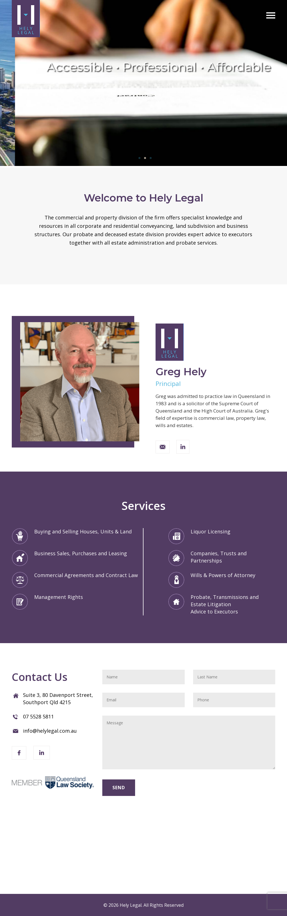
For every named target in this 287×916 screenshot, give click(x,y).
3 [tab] (149, 158)
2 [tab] (143, 158)
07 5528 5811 (38, 716)
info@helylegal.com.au (50, 730)
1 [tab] (138, 158)
